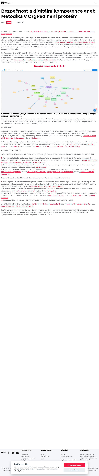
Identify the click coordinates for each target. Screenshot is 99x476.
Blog (62, 458)
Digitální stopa (40, 167)
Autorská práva (50, 191)
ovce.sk (16, 146)
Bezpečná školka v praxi (15, 138)
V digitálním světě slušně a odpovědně (45, 204)
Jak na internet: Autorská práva (25, 191)
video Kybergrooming (38, 186)
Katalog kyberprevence (28, 458)
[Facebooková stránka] (9, 453)
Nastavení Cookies (74, 470)
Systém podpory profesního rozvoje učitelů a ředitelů (74, 42)
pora (50, 195)
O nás (42, 454)
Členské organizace (67, 456)
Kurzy (42, 458)
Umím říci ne (76, 195)
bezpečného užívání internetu (78, 204)
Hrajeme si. (35, 138)
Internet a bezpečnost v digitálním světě (17, 206)
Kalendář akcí (45, 456)
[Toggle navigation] (95, 2)
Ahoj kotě (73, 144)
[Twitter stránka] (14, 453)
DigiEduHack (25, 456)
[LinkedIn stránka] (17, 453)
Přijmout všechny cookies (74, 465)
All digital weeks (26, 460)
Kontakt (63, 454)
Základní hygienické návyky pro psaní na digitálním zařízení (50, 172)
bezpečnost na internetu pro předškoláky (63, 146)
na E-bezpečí (58, 195)
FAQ (42, 460)
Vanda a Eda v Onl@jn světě (34, 163)
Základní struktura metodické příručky (49, 66)
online (36, 146)
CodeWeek (24, 454)
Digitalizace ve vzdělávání (69, 460)
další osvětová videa (55, 186)
